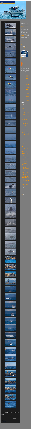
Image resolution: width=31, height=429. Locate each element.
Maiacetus (27, 86)
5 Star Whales (22, 57)
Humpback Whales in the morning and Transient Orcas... (25, 133)
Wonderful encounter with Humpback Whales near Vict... (25, 160)
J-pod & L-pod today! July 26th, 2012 (25, 177)
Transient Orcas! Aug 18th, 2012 (25, 132)
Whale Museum (27, 96)
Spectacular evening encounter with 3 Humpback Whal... (25, 157)
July (22, 187)
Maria (22, 64)
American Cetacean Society (27, 75)
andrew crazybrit (23, 65)
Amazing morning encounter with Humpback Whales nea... (25, 163)
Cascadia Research (27, 77)
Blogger (19, 427)
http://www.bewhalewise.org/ (23, 26)
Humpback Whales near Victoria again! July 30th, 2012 (25, 170)
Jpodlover (23, 63)
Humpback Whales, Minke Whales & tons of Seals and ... (25, 165)
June (22, 188)
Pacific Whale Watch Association (27, 93)
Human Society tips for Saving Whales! (28, 83)
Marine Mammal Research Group (27, 87)
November (23, 109)
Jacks (22, 62)
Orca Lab (27, 89)
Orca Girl (27, 88)
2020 (22, 103)
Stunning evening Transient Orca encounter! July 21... (25, 184)
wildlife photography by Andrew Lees (27, 100)
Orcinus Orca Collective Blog (27, 91)
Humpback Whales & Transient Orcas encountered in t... (25, 161)
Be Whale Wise (27, 76)
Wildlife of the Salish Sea (27, 98)
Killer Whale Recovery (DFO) (27, 84)
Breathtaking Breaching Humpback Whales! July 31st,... (25, 167)
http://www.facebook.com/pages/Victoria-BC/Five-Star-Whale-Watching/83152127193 (25, 44)
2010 (22, 192)
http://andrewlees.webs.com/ (24, 35)
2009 (22, 193)
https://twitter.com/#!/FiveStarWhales (24, 47)
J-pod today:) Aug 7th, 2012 (24, 151)
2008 (22, 194)
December (23, 108)
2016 (22, 104)
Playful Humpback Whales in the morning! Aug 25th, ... (25, 119)
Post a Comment (4, 421)
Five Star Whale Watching (24, 61)
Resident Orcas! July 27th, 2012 (25, 176)
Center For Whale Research (27, 78)
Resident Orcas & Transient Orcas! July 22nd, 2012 (25, 183)
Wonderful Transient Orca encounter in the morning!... (25, 128)
